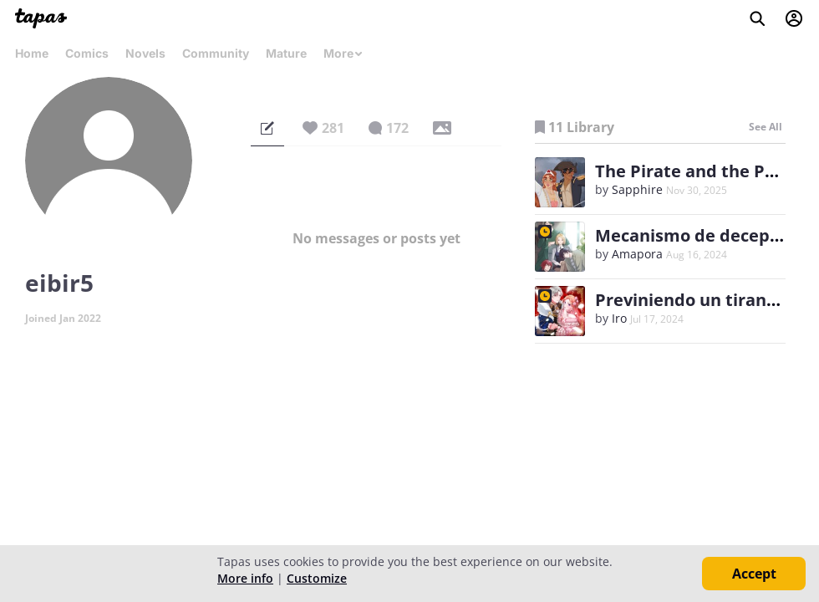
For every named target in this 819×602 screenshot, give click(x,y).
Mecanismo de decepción (699, 235)
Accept (754, 573)
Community (215, 53)
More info (245, 578)
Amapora (637, 254)
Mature (286, 53)
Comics (87, 53)
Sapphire (637, 189)
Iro (619, 318)
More (343, 53)
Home (31, 53)
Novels (145, 53)
